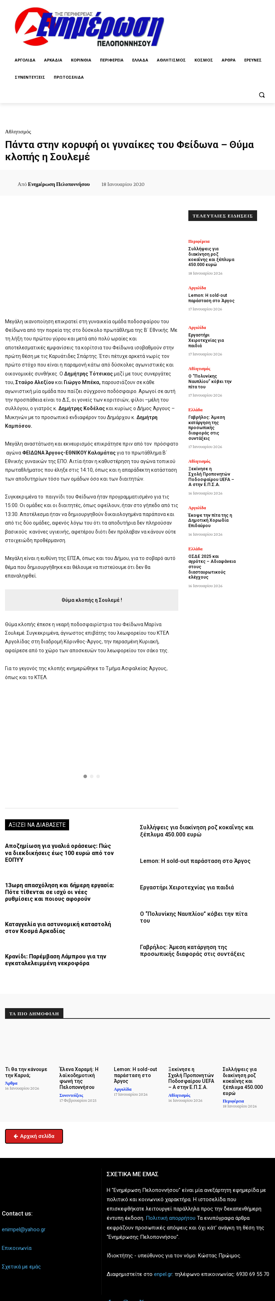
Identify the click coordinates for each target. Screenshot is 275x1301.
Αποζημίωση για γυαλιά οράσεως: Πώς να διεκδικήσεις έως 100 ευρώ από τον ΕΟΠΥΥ (60, 852)
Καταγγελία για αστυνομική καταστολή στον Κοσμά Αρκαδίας (56, 924)
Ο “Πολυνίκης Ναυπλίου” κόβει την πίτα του (196, 912)
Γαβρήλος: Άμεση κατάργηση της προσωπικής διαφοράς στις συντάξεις (190, 941)
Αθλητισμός (18, 131)
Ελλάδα (195, 405)
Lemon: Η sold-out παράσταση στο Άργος (193, 859)
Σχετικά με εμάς (21, 1261)
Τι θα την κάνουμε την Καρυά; (24, 1068)
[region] (91, 744)
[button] (261, 94)
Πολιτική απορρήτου (171, 1212)
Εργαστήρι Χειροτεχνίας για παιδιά (185, 886)
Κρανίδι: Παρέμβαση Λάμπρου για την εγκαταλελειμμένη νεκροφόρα (53, 956)
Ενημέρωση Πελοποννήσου (59, 184)
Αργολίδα (197, 286)
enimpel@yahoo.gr (23, 1224)
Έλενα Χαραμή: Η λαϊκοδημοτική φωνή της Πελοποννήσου (78, 1073)
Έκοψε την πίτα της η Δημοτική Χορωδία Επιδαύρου (208, 506)
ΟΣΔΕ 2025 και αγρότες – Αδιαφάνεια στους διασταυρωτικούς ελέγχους (212, 548)
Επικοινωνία (17, 1242)
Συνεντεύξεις (71, 1090)
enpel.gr (163, 1268)
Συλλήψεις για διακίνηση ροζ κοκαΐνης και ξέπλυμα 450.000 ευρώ (195, 830)
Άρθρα (11, 1078)
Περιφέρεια (198, 241)
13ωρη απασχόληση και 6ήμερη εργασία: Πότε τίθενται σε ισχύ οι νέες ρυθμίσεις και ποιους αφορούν (58, 890)
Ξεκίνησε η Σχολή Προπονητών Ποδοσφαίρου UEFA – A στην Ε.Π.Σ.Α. (210, 464)
